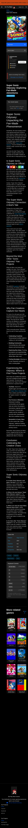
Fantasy (9, 555)
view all (25, 612)
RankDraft (3, 811)
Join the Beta (22, 62)
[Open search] (26, 7)
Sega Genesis (9, 11)
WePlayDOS (4, 822)
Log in (21, 7)
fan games (16, 286)
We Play (10, 7)
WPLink (3, 813)
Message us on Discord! (17, 77)
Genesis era (22, 178)
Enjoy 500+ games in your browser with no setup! (14, 2)
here (18, 108)
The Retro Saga (5, 824)
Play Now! (17, 44)
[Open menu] (2, 7)
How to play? (17, 50)
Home (7, 10)
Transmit (3, 808)
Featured (16, 555)
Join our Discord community (14, 803)
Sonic (18, 558)
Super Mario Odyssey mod (18, 391)
